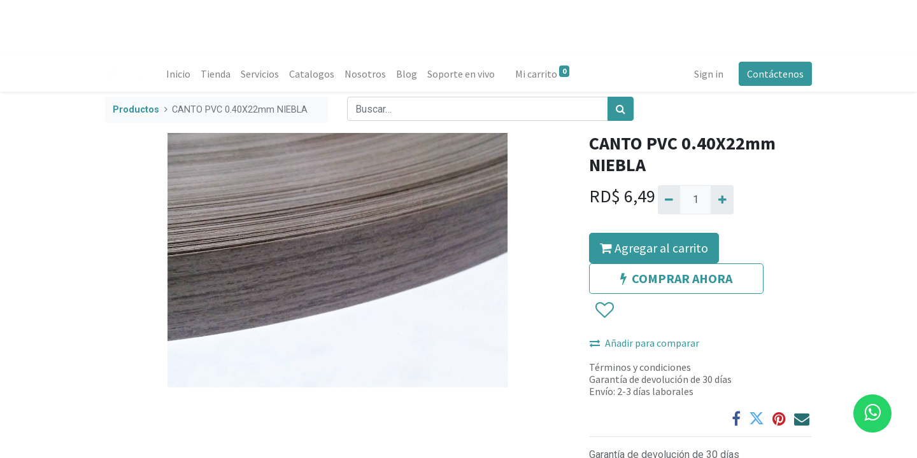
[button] (604, 310)
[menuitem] (178, 74)
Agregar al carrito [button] (654, 248)
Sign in (708, 73)
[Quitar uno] (669, 199)
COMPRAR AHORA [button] (676, 278)
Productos (136, 109)
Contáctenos (775, 73)
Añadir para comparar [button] (644, 343)
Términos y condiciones (640, 367)
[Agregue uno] (722, 199)
